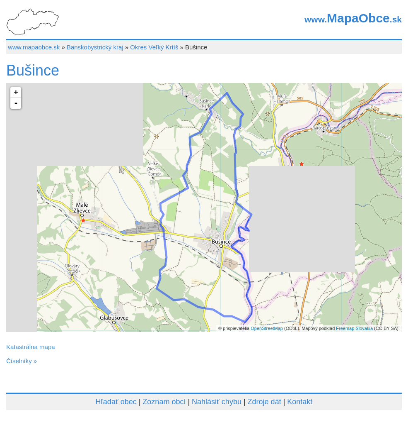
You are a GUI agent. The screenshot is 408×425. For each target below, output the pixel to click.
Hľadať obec (116, 402)
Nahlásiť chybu (216, 402)
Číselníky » (21, 360)
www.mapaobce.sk (34, 47)
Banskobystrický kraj (95, 47)
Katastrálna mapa (30, 346)
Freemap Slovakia (354, 328)
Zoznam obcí (164, 402)
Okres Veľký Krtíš (154, 47)
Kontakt (299, 402)
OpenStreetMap (267, 328)
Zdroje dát (264, 402)
